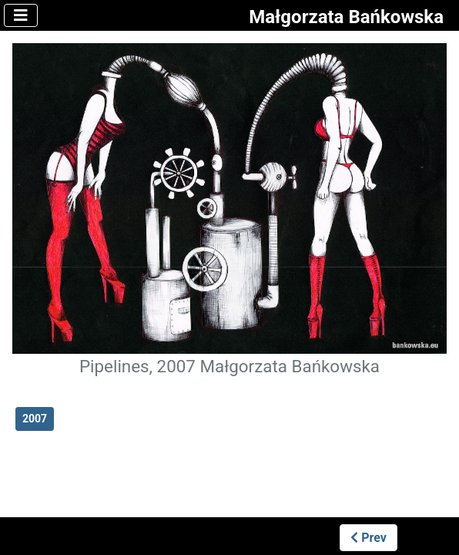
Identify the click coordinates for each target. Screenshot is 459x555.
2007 (34, 418)
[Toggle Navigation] (21, 15)
